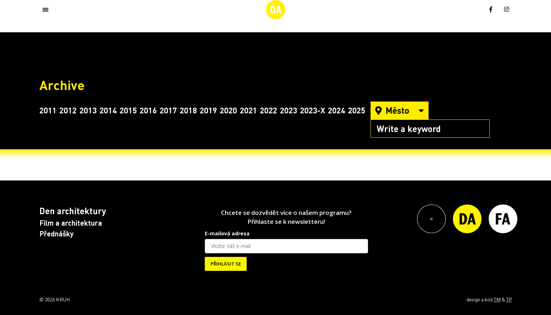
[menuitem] (475, 9)
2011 (48, 110)
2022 (268, 110)
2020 (228, 110)
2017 (168, 110)
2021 (248, 110)
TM (497, 299)
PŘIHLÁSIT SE (226, 263)
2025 (356, 110)
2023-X (312, 110)
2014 (108, 110)
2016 (148, 110)
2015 (128, 110)
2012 (68, 110)
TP (509, 299)
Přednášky (56, 233)
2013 (88, 110)
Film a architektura (70, 222)
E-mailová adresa (227, 233)
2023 (288, 110)
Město (399, 110)
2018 (188, 110)
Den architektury (72, 210)
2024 (336, 110)
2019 (208, 110)
